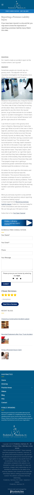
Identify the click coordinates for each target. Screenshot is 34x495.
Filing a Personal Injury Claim (11, 350)
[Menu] (2, 4)
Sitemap (25, 446)
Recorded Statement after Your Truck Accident (17, 334)
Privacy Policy (17, 446)
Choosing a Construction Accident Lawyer (15, 319)
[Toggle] (32, 388)
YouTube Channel (19, 213)
